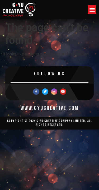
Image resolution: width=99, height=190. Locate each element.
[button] (92, 9)
